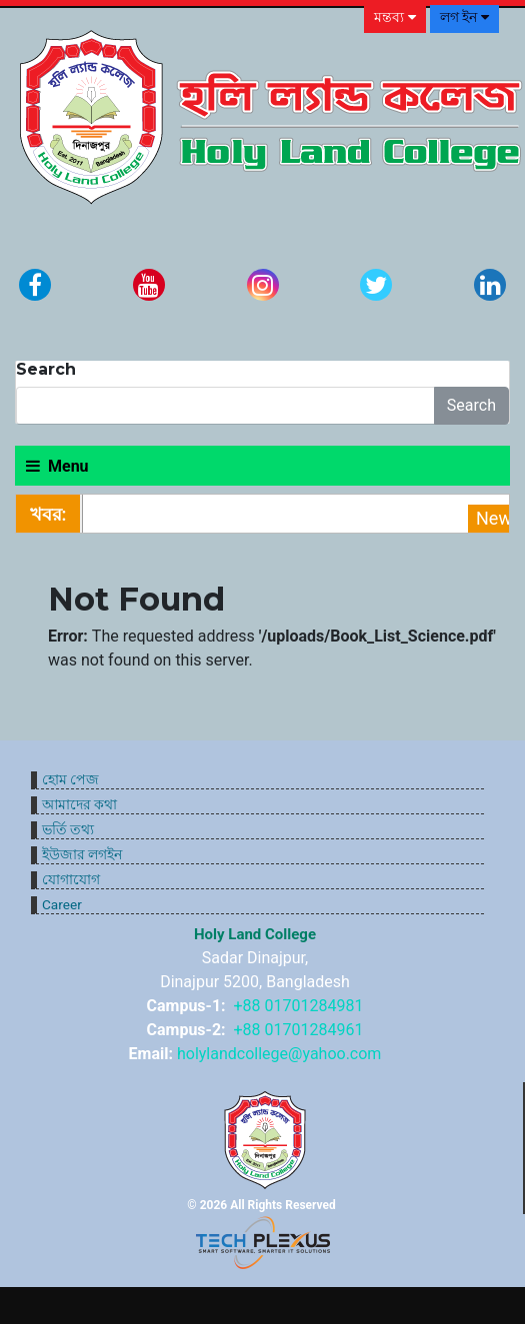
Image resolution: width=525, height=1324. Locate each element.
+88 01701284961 (299, 1029)
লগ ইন (464, 17)
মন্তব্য (395, 17)
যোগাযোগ (71, 879)
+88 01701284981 (299, 1005)
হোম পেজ (70, 779)
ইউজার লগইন (82, 854)
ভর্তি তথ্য (68, 829)
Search (471, 405)
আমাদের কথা (79, 804)
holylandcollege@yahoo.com (279, 1053)
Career (62, 904)
